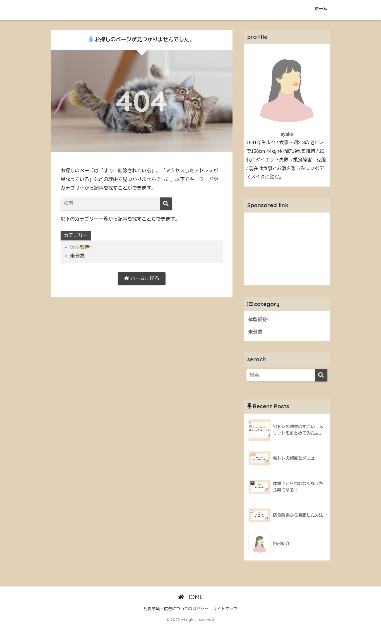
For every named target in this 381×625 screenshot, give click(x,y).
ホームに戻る (141, 278)
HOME (190, 596)
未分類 (77, 256)
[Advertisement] (287, 247)
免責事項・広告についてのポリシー (176, 609)
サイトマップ (225, 609)
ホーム (321, 8)
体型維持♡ (81, 247)
